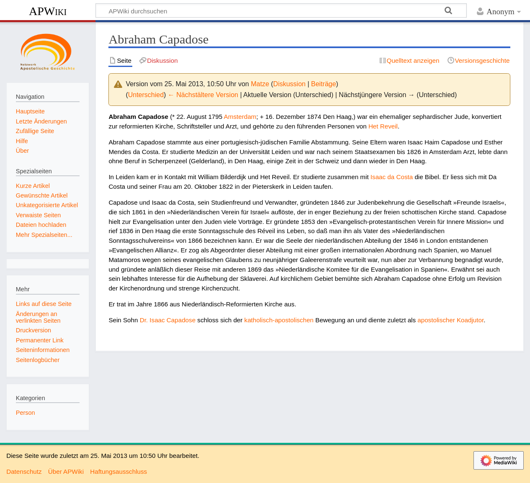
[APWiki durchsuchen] (281, 10)
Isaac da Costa (391, 176)
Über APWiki (66, 471)
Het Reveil (383, 126)
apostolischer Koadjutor (450, 320)
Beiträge (323, 83)
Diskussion (289, 83)
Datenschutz (23, 471)
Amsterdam (240, 116)
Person (25, 412)
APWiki (48, 11)
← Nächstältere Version (203, 94)
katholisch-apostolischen (279, 320)
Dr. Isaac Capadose (168, 320)
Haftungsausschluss (118, 471)
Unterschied (146, 94)
